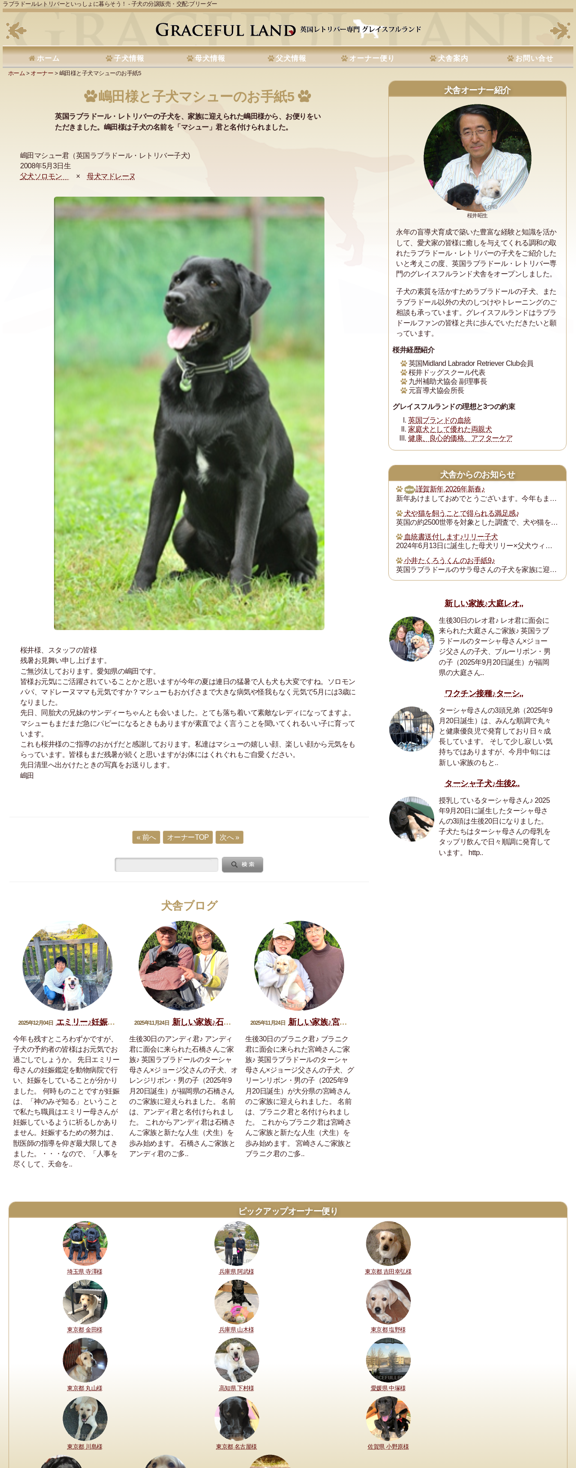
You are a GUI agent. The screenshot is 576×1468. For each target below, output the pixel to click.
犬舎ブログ (189, 906)
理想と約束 (28, 1430)
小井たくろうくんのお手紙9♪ (449, 560)
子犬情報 (129, 58)
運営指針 (302, 1430)
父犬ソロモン (44, 176)
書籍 (279, 1430)
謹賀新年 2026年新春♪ (444, 489)
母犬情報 (210, 58)
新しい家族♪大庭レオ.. (484, 603)
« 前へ (146, 837)
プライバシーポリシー (348, 1430)
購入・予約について (135, 1430)
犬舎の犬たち (183, 1430)
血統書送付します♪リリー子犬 (451, 536)
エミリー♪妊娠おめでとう (101, 1022)
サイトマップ (432, 1430)
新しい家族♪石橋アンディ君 (221, 1022)
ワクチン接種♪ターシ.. (484, 693)
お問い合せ (534, 58)
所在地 (214, 1430)
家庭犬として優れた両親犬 (450, 429)
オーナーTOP (188, 837)
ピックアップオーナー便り (288, 1211)
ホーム (48, 58)
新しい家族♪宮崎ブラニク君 (337, 1022)
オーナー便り (372, 58)
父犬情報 (291, 58)
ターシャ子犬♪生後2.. (482, 783)
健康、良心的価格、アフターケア (460, 438)
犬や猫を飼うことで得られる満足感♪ (461, 513)
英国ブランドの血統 (439, 420)
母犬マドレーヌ (111, 176)
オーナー (42, 73)
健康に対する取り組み (76, 1430)
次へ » (229, 837)
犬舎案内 (453, 58)
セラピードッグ (249, 1430)
